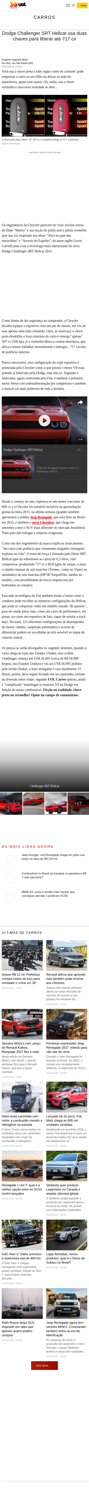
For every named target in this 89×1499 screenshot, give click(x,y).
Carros (44, 17)
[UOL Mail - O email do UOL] (68, 5)
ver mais (44, 1365)
